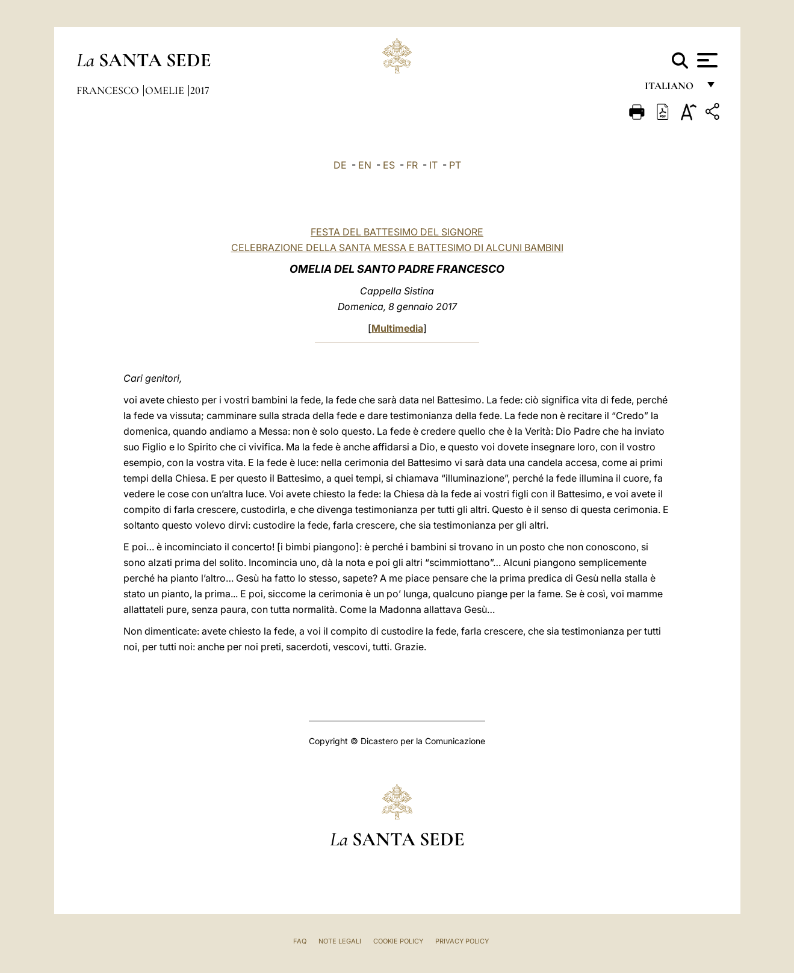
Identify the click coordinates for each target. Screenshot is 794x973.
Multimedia (397, 328)
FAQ (299, 941)
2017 (199, 90)
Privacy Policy (462, 941)
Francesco (108, 90)
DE (340, 165)
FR (412, 165)
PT (455, 165)
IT (433, 165)
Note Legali (339, 941)
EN (364, 165)
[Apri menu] (706, 60)
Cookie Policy (398, 941)
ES (389, 165)
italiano (671, 88)
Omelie (166, 90)
